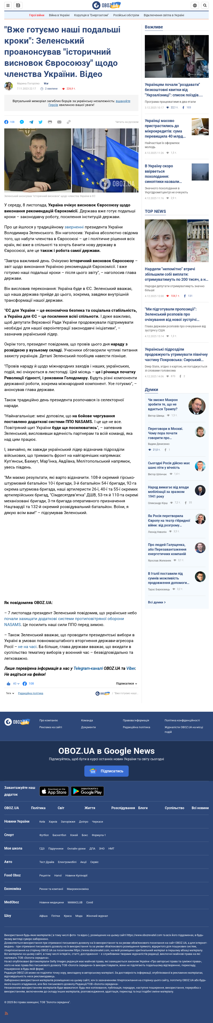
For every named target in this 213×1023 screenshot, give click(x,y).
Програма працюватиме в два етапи (170, 101)
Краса (68, 915)
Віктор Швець (156, 415)
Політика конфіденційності (182, 720)
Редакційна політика (30, 693)
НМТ (111, 848)
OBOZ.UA (181, 942)
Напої (58, 875)
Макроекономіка (78, 889)
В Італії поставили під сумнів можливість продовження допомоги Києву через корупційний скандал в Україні (168, 578)
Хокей (74, 835)
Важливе (154, 26)
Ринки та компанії (51, 889)
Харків (53, 821)
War (46, 83)
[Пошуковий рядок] (205, 5)
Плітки (55, 915)
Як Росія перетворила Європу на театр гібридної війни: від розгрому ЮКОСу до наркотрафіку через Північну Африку (169, 521)
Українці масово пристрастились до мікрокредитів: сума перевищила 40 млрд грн (164, 128)
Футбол (44, 835)
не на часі (27, 646)
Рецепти (44, 875)
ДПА (92, 848)
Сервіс (94, 862)
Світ (61, 808)
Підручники (55, 848)
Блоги (143, 808)
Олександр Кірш (158, 503)
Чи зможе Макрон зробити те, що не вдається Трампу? (163, 404)
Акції (83, 862)
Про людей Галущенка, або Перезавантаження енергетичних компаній (167, 549)
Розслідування (123, 808)
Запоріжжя (68, 821)
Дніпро (83, 821)
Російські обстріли (126, 15)
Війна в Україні (59, 15)
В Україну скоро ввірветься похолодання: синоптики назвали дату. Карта (162, 174)
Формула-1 (99, 835)
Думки (151, 389)
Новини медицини (51, 902)
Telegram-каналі (88, 668)
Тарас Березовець (159, 589)
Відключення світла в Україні (164, 15)
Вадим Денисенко (159, 443)
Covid (89, 902)
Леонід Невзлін (157, 532)
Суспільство (174, 808)
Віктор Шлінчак (157, 474)
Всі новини (200, 808)
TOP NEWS (155, 211)
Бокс (85, 835)
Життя (90, 808)
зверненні (75, 227)
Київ (42, 821)
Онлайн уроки (76, 848)
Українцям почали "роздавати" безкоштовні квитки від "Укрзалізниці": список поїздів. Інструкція (172, 90)
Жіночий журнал (97, 915)
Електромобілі (67, 862)
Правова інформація (136, 720)
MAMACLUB (75, 902)
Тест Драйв (46, 862)
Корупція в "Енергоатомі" (91, 15)
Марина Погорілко (28, 83)
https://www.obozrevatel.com (144, 935)
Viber (130, 668)
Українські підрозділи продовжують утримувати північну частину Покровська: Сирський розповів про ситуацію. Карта (176, 354)
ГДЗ (42, 848)
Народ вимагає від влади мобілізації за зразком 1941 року (168, 491)
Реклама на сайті (50, 727)
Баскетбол (59, 835)
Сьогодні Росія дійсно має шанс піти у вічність (169, 465)
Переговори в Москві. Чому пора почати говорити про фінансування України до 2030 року (168, 433)
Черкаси (97, 821)
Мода (78, 915)
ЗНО (102, 848)
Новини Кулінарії (76, 875)
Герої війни (36, 15)
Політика (38, 808)
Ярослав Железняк (159, 560)
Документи (88, 727)
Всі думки (155, 602)
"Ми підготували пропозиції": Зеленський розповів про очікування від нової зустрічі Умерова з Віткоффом (171, 314)
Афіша (43, 915)
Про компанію (48, 720)
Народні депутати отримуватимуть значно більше (174, 288)
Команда (87, 720)
